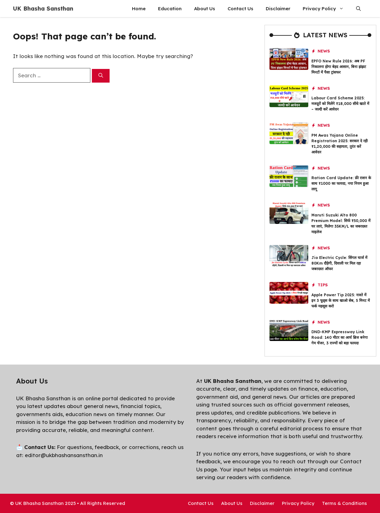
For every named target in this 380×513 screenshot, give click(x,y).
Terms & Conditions (344, 503)
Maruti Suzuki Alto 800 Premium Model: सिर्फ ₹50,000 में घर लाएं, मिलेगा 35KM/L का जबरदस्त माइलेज (340, 223)
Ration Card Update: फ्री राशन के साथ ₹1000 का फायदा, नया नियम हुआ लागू (341, 183)
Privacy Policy (326, 8)
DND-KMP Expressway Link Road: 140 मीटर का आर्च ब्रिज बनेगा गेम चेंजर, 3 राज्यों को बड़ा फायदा (339, 337)
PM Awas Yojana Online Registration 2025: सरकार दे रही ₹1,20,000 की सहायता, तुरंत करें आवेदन (339, 143)
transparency (213, 420)
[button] (358, 8)
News (324, 50)
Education (170, 8)
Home (139, 8)
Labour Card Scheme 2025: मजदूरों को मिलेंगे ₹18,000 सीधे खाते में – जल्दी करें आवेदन (340, 103)
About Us (204, 8)
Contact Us (240, 8)
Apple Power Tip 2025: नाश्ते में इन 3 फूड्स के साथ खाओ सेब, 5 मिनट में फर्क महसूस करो (340, 300)
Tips (323, 284)
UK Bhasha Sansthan (43, 8)
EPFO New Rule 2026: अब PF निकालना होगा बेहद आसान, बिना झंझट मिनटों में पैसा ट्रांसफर (338, 67)
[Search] (101, 76)
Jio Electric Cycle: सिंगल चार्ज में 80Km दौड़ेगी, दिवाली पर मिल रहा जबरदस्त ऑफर (339, 263)
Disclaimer (278, 8)
